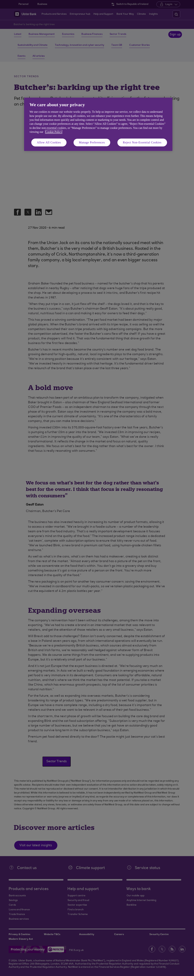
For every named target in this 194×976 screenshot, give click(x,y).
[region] (98, 124)
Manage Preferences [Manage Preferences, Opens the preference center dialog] (92, 142)
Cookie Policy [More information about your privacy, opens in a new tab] (53, 131)
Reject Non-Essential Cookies (142, 142)
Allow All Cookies (49, 142)
